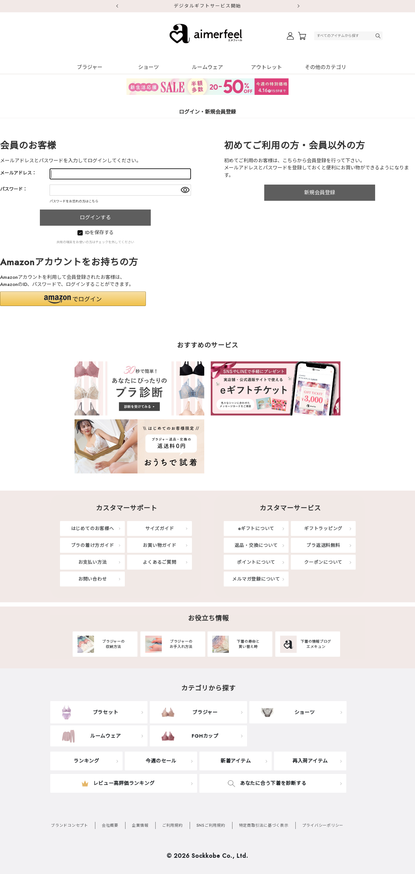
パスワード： (13, 189)
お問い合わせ (92, 579)
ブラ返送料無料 (323, 545)
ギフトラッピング (323, 528)
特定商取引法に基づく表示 (264, 825)
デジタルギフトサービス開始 (207, 6)
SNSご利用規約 (210, 825)
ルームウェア (207, 67)
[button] (73, 298)
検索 (379, 35)
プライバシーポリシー (323, 825)
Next (298, 6)
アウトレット (266, 67)
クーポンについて (323, 562)
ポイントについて (256, 562)
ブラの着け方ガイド (92, 545)
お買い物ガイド (159, 545)
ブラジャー (89, 67)
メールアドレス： (18, 173)
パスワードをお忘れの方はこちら (74, 201)
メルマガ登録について (256, 579)
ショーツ (148, 67)
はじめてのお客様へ (92, 528)
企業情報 (140, 825)
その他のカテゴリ (325, 67)
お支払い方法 (92, 562)
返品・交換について (256, 545)
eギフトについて (256, 528)
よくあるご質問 (159, 562)
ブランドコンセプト (69, 825)
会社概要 (110, 825)
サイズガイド (159, 528)
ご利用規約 (172, 825)
